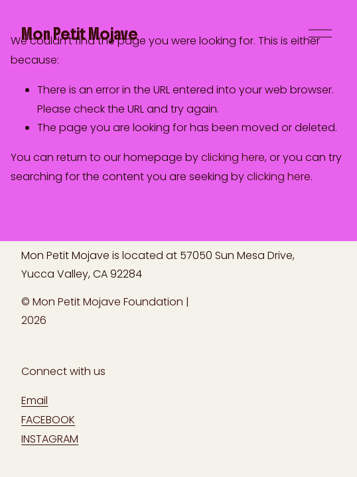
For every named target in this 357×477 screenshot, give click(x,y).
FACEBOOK (48, 419)
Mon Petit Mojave (79, 34)
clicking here (233, 157)
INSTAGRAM (49, 439)
